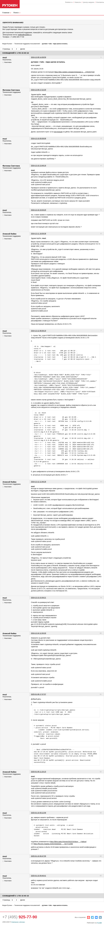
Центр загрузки (88, 2)
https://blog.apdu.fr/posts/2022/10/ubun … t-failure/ (68, 842)
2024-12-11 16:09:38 (38, 233)
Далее (22, 49)
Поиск (16, 13)
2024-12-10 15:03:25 (38, 210)
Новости (78, 2)
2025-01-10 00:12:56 (38, 813)
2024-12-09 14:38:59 (38, 57)
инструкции (58, 132)
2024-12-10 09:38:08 (38, 138)
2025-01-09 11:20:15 (38, 772)
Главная (5, 13)
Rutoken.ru (69, 2)
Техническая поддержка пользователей (27, 44)
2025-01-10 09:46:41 (38, 876)
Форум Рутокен (7, 44)
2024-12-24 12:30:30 (38, 633)
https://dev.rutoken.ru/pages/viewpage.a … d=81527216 (74, 72)
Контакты (100, 2)
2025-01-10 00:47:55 (38, 856)
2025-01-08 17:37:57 (38, 694)
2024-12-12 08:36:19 (38, 331)
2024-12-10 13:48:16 (38, 165)
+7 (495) (19, 917)
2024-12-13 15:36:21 (38, 597)
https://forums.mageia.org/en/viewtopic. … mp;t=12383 (53, 844)
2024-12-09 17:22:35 (38, 90)
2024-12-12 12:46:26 (38, 482)
